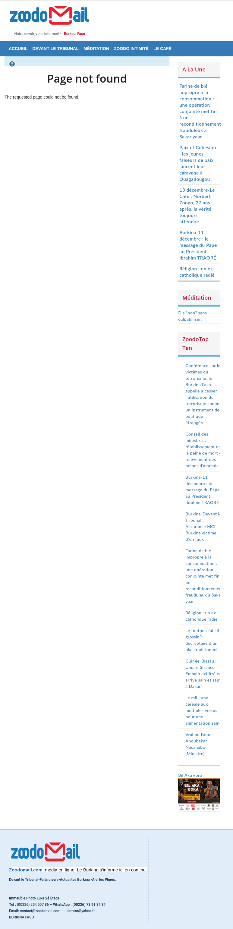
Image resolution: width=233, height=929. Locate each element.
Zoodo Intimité (131, 48)
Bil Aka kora (190, 775)
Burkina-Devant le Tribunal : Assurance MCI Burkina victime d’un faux (203, 526)
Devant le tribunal (55, 48)
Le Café (162, 48)
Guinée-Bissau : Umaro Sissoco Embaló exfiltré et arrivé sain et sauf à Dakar (203, 673)
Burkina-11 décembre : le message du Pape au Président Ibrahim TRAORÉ (198, 245)
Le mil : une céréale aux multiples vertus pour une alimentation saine (203, 710)
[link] (26, 869)
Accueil (18, 48)
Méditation (96, 48)
